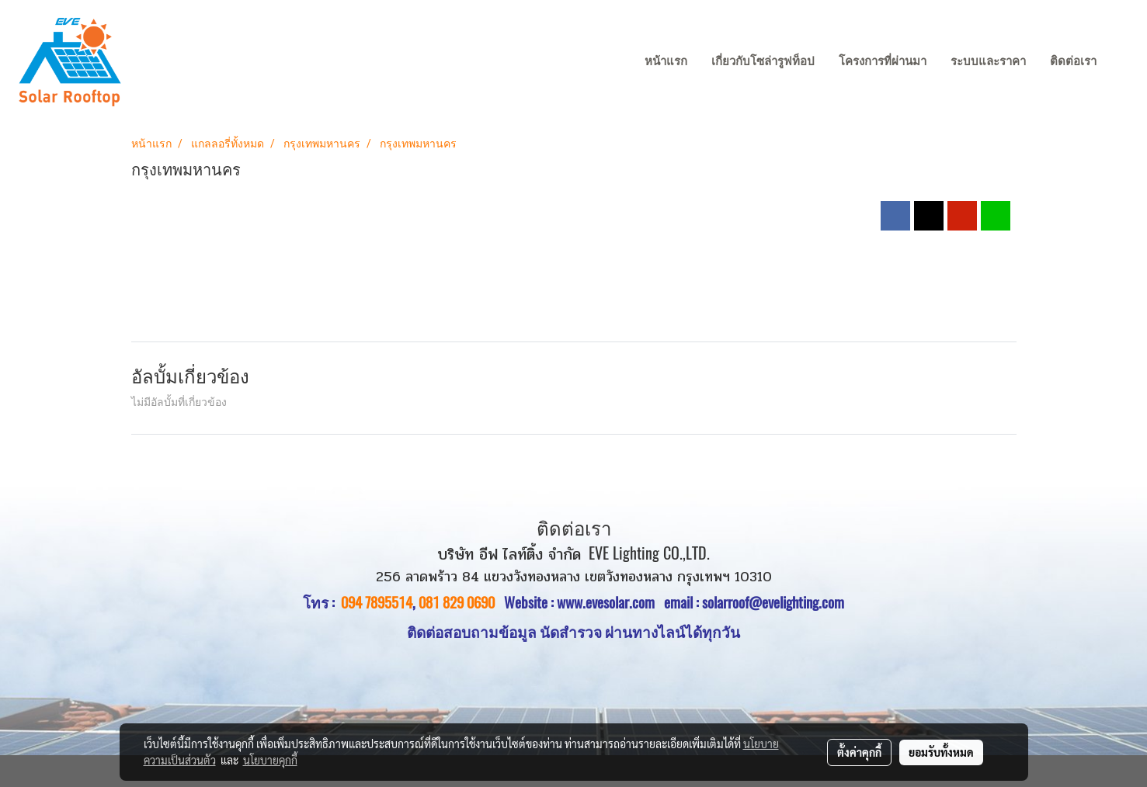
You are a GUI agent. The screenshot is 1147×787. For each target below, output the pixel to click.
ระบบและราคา (988, 61)
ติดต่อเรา (1073, 61)
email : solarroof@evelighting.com (754, 602)
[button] (1123, 62)
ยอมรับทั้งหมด (941, 752)
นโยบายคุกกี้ (270, 760)
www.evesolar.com (610, 602)
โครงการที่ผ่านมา (882, 61)
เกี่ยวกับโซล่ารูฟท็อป (763, 61)
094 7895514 (376, 602)
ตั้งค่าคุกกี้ (859, 752)
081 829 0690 (457, 602)
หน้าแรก (666, 61)
